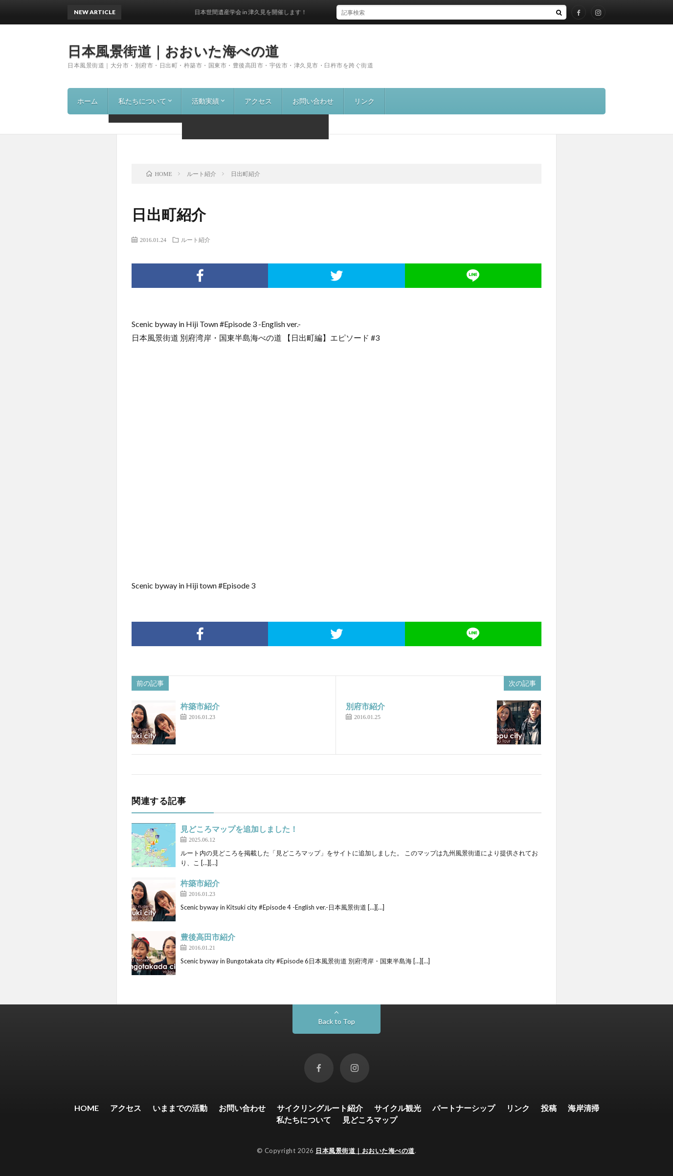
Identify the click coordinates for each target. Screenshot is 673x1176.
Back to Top (336, 1021)
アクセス (258, 101)
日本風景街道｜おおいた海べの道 (173, 51)
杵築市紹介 (200, 706)
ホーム (87, 101)
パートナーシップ (463, 1107)
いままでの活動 (180, 1107)
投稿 (549, 1107)
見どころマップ (369, 1119)
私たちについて (142, 101)
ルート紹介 (195, 239)
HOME (86, 1107)
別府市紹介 (365, 706)
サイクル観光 (397, 1107)
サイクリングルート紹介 (320, 1107)
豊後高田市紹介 (207, 936)
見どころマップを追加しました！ (239, 828)
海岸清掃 (583, 1107)
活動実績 (205, 101)
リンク (364, 101)
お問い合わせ (313, 101)
